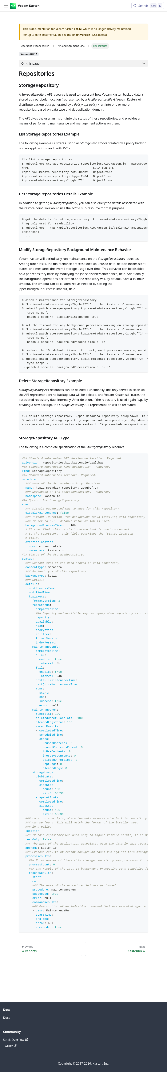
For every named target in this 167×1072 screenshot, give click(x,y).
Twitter (10, 1046)
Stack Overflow (15, 1040)
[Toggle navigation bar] (6, 6)
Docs (6, 1018)
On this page (30, 63)
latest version (81, 34)
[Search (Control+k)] (147, 5)
